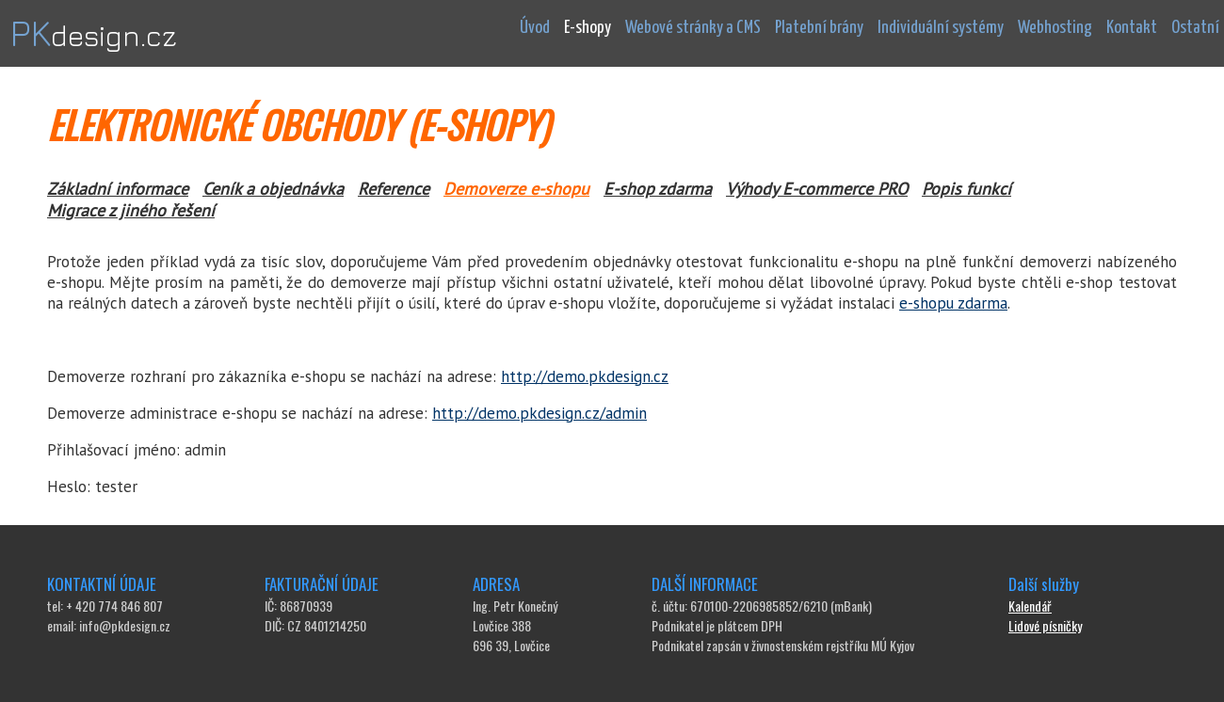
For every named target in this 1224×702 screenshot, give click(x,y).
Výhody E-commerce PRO (817, 188)
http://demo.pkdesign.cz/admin (539, 413)
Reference (393, 188)
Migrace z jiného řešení (131, 210)
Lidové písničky (1045, 625)
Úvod (535, 28)
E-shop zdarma (658, 188)
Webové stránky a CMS (693, 28)
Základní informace (117, 188)
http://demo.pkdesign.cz (584, 376)
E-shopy (587, 28)
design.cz (93, 36)
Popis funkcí (966, 188)
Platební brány (819, 28)
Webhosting (1055, 28)
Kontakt (1131, 28)
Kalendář (1030, 605)
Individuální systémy (941, 28)
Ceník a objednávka (273, 188)
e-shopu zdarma (953, 303)
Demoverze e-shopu (516, 188)
